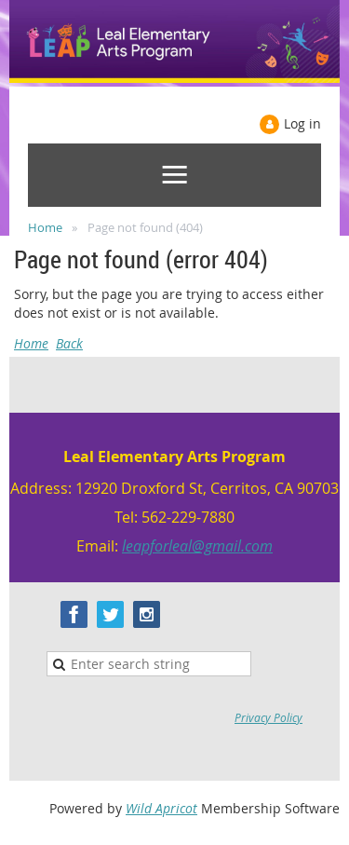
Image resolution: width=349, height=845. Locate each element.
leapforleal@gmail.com (197, 546)
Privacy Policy (268, 717)
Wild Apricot (161, 808)
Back (69, 343)
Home (45, 227)
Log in (302, 123)
